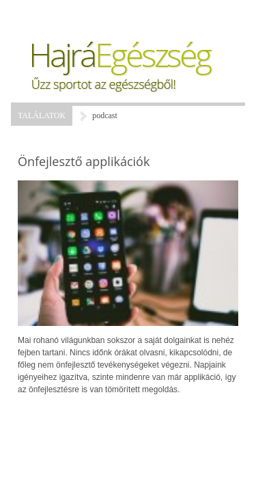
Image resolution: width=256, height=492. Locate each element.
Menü (45, 13)
